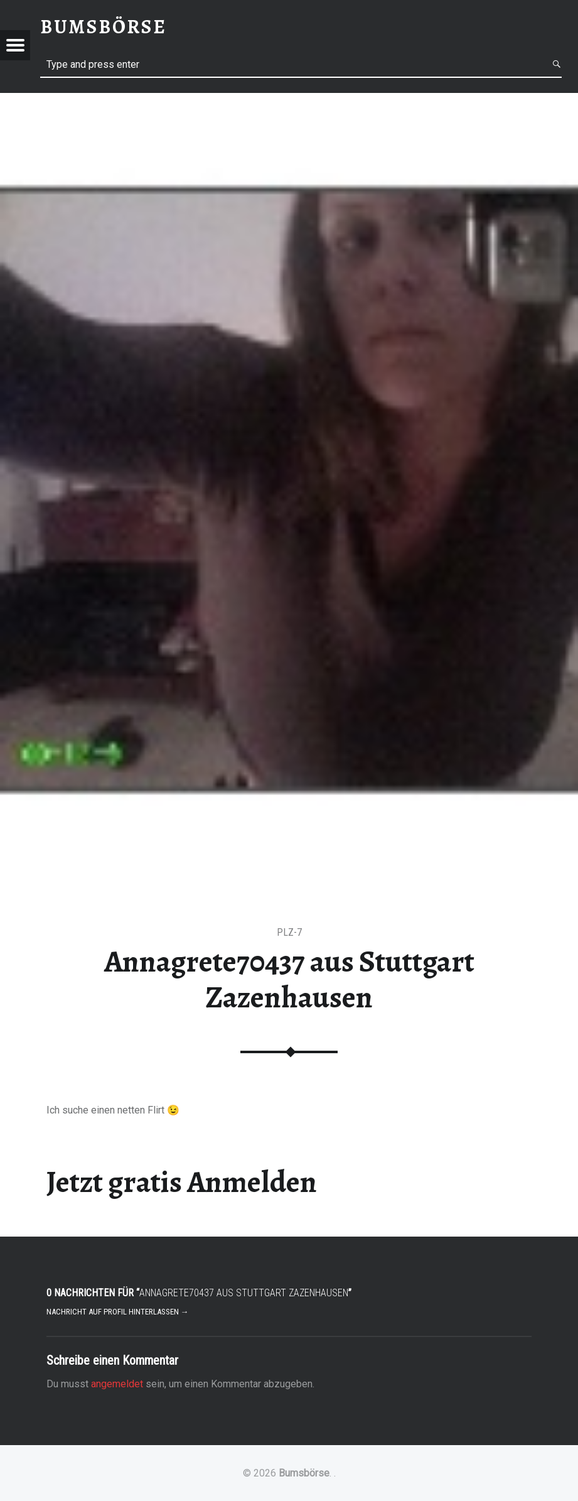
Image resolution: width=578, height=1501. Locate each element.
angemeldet (117, 1384)
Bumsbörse (304, 1473)
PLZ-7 (289, 932)
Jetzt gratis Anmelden (181, 1182)
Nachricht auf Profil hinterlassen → (117, 1311)
